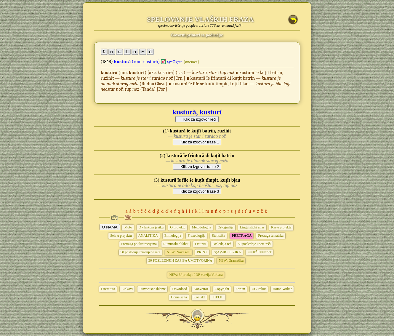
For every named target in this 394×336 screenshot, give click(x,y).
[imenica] (191, 62)
